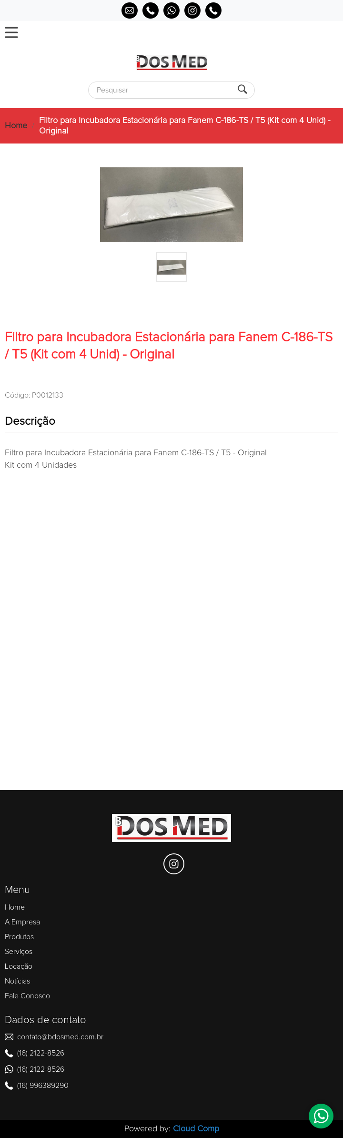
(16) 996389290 (43, 1085)
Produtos (19, 937)
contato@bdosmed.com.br (60, 1037)
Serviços (18, 951)
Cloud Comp (196, 1129)
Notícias (17, 981)
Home (16, 126)
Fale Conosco (27, 996)
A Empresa (22, 922)
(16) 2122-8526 (40, 1053)
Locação (18, 966)
